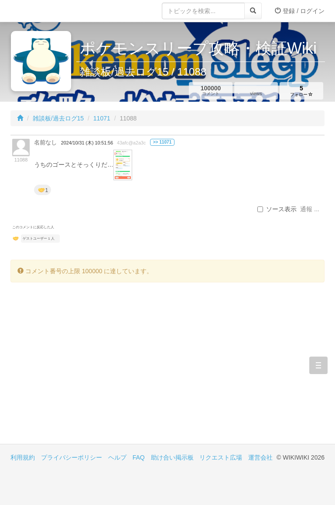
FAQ (139, 457)
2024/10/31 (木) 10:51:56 (87, 142)
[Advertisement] (89, 370)
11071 (101, 118)
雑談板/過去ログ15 (58, 118)
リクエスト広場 (220, 457)
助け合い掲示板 (172, 457)
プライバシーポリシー (71, 457)
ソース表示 (277, 209)
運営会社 (260, 457)
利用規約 (22, 457)
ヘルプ (117, 457)
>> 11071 (162, 142)
